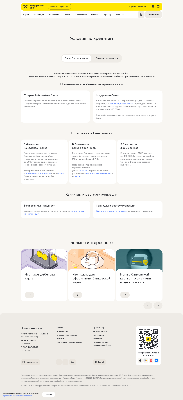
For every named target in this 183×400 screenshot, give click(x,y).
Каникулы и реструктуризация (112, 211)
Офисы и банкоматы (138, 6)
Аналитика (97, 338)
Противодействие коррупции (69, 342)
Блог (73, 362)
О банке (59, 327)
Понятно (48, 394)
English (99, 362)
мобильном (92, 173)
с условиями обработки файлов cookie (17, 396)
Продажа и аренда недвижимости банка (102, 343)
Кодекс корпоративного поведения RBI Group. (109, 375)
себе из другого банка (121, 103)
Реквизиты (60, 338)
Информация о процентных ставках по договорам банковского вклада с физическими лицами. (56, 375)
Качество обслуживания (66, 335)
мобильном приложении (38, 173)
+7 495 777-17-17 (29, 340)
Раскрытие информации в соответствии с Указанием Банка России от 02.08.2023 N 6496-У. (65, 378)
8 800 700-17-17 (29, 347)
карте (61, 173)
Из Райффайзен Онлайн (34, 333)
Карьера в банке (100, 331)
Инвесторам (98, 335)
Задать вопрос (62, 331)
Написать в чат (30, 362)
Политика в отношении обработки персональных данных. (60, 381)
